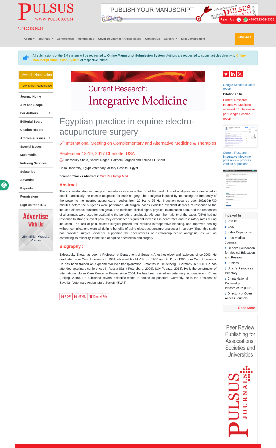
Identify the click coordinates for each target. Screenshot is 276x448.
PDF (66, 296)
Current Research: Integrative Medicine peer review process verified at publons (237, 158)
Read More (246, 308)
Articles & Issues (35, 138)
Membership (86, 38)
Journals (44, 38)
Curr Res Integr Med (114, 176)
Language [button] (244, 36)
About (28, 38)
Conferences (65, 38)
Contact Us (152, 38)
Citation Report (31, 129)
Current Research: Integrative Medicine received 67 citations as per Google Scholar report (239, 109)
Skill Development (193, 38)
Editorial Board (31, 121)
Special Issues (31, 146)
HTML (80, 296)
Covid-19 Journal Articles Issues (119, 38)
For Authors (35, 113)
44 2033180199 (30, 28)
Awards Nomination (37, 75)
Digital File (98, 296)
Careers (169, 38)
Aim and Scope (31, 105)
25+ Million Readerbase (37, 85)
